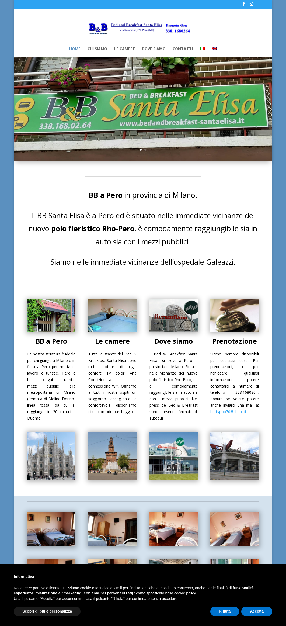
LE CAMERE (124, 49)
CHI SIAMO (97, 49)
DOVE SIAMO (154, 49)
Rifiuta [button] (225, 611)
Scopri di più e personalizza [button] (47, 611)
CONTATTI (183, 49)
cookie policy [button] (185, 593)
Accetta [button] (257, 611)
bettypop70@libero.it (228, 411)
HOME (75, 49)
